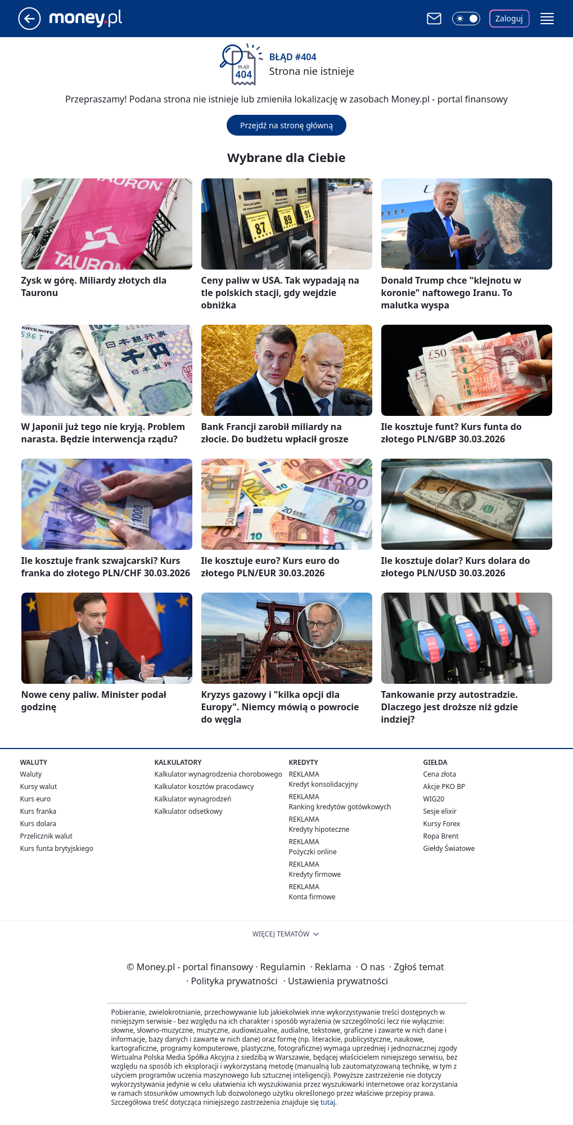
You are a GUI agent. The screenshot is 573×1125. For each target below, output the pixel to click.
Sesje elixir (440, 811)
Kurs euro (35, 799)
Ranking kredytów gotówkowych (340, 807)
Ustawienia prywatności (335, 981)
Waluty (31, 774)
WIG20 (434, 799)
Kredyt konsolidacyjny (323, 784)
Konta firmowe (312, 897)
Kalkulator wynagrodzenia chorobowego (218, 774)
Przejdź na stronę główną (286, 125)
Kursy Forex (442, 823)
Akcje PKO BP (444, 786)
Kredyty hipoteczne (319, 829)
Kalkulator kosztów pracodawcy (204, 786)
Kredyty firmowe (315, 874)
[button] (547, 19)
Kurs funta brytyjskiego (56, 848)
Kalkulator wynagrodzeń (193, 799)
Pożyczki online (313, 852)
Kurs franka (38, 811)
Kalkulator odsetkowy (189, 811)
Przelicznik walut (46, 836)
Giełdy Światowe (449, 848)
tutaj (328, 1102)
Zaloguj (509, 18)
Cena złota (440, 774)
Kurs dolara (38, 823)
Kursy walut (38, 786)
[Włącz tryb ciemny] (466, 18)
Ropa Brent (441, 836)
